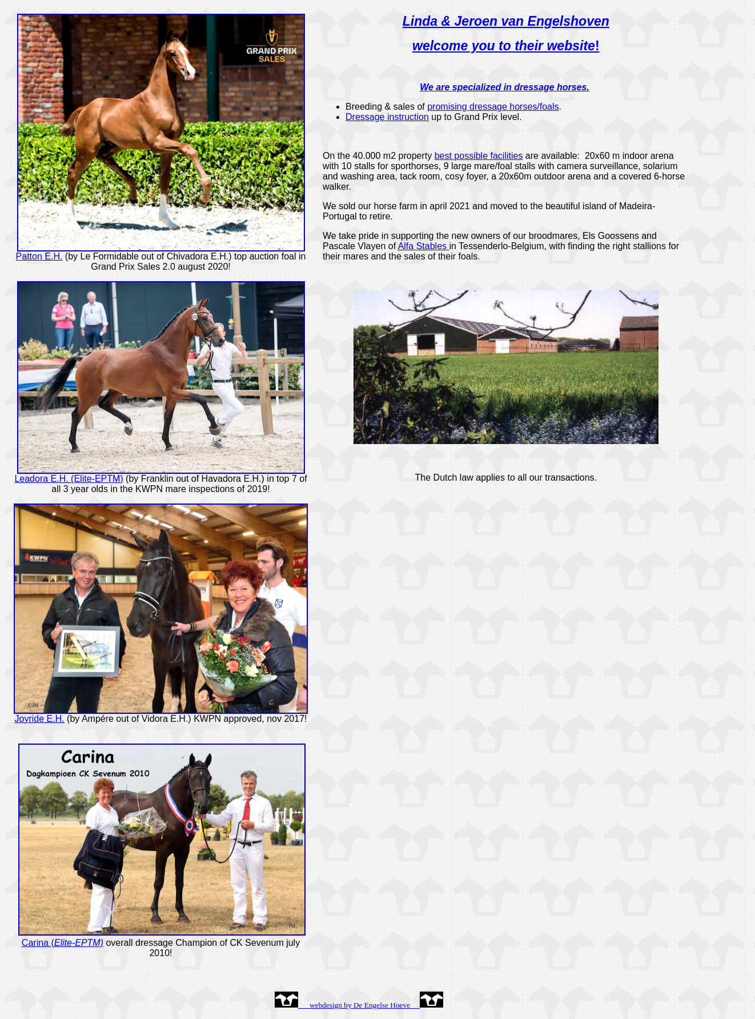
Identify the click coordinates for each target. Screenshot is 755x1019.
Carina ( (62, 943)
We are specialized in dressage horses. (504, 87)
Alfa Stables (422, 246)
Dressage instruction (387, 117)
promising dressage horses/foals (493, 106)
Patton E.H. (39, 256)
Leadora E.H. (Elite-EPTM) (68, 478)
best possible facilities (479, 156)
